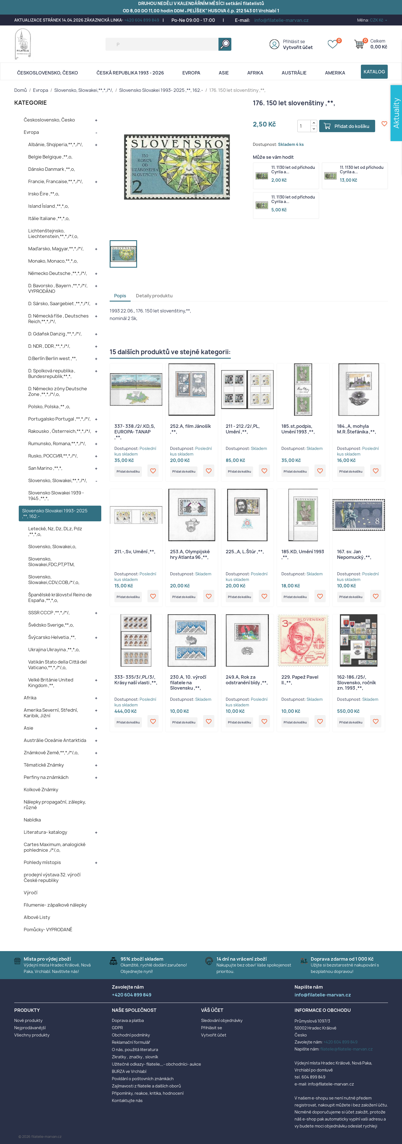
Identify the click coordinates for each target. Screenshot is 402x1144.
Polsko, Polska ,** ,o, (49, 406)
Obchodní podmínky (131, 1035)
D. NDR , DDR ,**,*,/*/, (49, 346)
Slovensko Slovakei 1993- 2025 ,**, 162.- (55, 513)
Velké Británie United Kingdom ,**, (50, 682)
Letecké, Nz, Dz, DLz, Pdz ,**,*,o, (55, 531)
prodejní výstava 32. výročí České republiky (52, 877)
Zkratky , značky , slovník (135, 1056)
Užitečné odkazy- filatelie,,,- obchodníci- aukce (156, 1064)
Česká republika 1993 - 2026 (130, 73)
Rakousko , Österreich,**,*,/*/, (59, 431)
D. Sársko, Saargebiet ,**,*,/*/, (59, 303)
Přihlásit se (294, 42)
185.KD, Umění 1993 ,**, (302, 556)
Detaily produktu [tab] (154, 296)
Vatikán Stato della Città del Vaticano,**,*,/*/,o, (57, 665)
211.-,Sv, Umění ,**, (135, 554)
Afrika (255, 73)
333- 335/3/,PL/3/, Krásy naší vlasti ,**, (135, 684)
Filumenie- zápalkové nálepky (55, 905)
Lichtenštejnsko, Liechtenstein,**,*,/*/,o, (53, 233)
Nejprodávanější (30, 1027)
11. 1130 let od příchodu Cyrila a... (293, 169)
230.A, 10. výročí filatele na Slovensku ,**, (188, 686)
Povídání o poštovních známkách (143, 1078)
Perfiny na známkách (46, 777)
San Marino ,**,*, (45, 468)
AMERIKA (335, 73)
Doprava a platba (128, 1020)
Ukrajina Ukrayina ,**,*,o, (54, 649)
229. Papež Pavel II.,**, (299, 684)
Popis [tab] (120, 296)
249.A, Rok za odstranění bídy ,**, (247, 684)
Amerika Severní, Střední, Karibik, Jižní (51, 713)
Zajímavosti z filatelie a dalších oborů (146, 1086)
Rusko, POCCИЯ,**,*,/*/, (53, 456)
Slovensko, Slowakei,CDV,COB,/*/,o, (53, 579)
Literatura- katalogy (45, 832)
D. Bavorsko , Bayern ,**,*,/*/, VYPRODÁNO (58, 288)
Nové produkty (28, 1020)
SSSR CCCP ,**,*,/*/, (49, 613)
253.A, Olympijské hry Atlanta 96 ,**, (190, 556)
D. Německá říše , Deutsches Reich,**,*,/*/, (58, 318)
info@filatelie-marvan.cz (281, 20)
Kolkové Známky (41, 789)
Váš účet (212, 1010)
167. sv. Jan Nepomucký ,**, (354, 556)
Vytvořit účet (298, 47)
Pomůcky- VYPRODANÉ (48, 929)
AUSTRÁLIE (294, 73)
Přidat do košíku (346, 126)
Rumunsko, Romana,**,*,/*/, (57, 443)
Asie (224, 73)
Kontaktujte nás (127, 1100)
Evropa (191, 73)
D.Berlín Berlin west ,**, (52, 358)
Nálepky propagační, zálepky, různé (55, 805)
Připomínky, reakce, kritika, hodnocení (148, 1093)
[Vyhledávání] (168, 44)
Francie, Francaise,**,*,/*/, (55, 181)
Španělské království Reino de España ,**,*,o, (60, 597)
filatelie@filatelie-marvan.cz (346, 1049)
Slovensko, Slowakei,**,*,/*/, (57, 480)
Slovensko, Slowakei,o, (52, 546)
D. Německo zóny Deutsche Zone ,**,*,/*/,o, (57, 391)
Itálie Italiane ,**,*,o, (49, 218)
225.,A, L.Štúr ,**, (245, 554)
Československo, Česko (47, 73)
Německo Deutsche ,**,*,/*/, (57, 273)
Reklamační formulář (131, 1042)
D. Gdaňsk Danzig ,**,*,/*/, (55, 334)
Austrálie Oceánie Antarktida (55, 740)
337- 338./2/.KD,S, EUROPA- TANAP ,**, (134, 431)
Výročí (30, 892)
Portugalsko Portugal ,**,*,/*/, (59, 419)
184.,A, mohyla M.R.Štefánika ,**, (356, 429)
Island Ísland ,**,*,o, (48, 206)
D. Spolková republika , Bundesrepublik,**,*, (51, 373)
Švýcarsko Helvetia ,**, (52, 637)
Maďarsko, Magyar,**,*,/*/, (56, 249)
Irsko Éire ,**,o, (43, 194)
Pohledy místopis (42, 862)
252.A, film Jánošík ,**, (190, 429)
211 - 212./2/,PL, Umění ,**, (243, 429)
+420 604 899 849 (141, 20)
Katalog (374, 72)
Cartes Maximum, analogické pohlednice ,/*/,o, (55, 847)
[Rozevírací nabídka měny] (379, 20)
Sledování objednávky (222, 1020)
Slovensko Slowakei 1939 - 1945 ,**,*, (56, 495)
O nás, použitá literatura (135, 1049)
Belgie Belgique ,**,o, (50, 157)
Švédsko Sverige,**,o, (51, 625)
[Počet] (298, 126)
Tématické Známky (44, 765)
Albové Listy (37, 917)
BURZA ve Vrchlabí (129, 1071)
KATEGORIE (30, 102)
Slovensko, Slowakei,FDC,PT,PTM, (51, 562)
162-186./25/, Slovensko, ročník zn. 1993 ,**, (356, 686)
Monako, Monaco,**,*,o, (53, 261)
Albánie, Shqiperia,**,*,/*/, (55, 144)
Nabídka (32, 820)
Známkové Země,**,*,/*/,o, (51, 753)
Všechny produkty (32, 1035)
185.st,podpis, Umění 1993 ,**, (298, 429)
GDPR (117, 1027)
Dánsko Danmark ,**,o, (51, 169)
